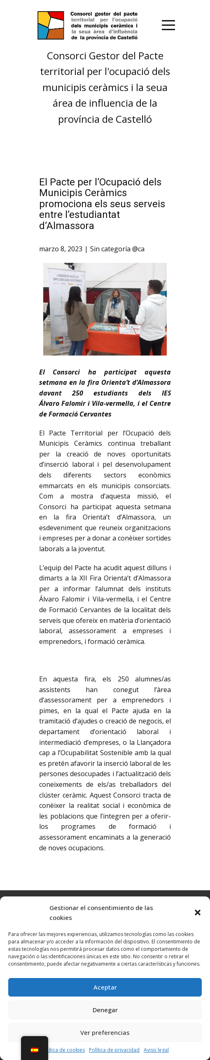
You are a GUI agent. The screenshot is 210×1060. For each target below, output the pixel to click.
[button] (198, 912)
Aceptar (105, 987)
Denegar (105, 1010)
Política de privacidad (114, 1049)
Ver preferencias (105, 1032)
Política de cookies (63, 1049)
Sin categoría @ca (117, 248)
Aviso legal (156, 1049)
